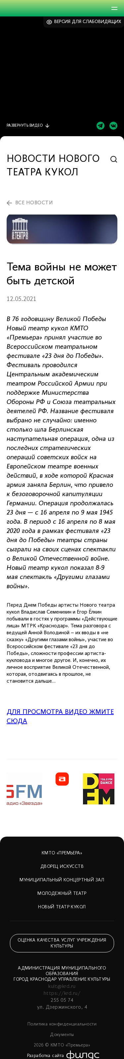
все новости (34, 203)
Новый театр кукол (62, 907)
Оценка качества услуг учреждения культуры (62, 943)
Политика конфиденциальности (62, 1024)
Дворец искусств (62, 866)
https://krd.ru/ (62, 993)
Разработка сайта (45, 1055)
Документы (62, 1034)
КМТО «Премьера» (62, 853)
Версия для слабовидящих (87, 21)
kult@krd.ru (61, 986)
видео (25, 126)
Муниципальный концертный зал (62, 880)
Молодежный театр (62, 893)
